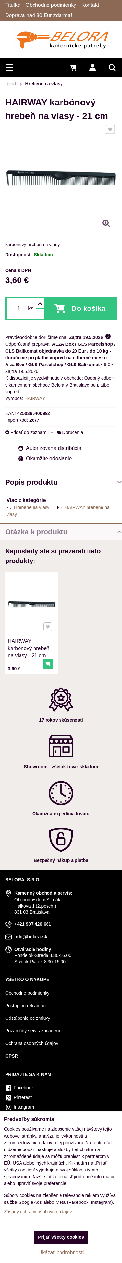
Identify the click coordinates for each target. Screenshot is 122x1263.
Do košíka (88, 308)
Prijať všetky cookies (61, 1237)
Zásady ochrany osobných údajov (38, 1211)
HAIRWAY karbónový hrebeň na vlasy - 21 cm (29, 646)
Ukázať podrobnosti (61, 1252)
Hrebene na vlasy (31, 507)
